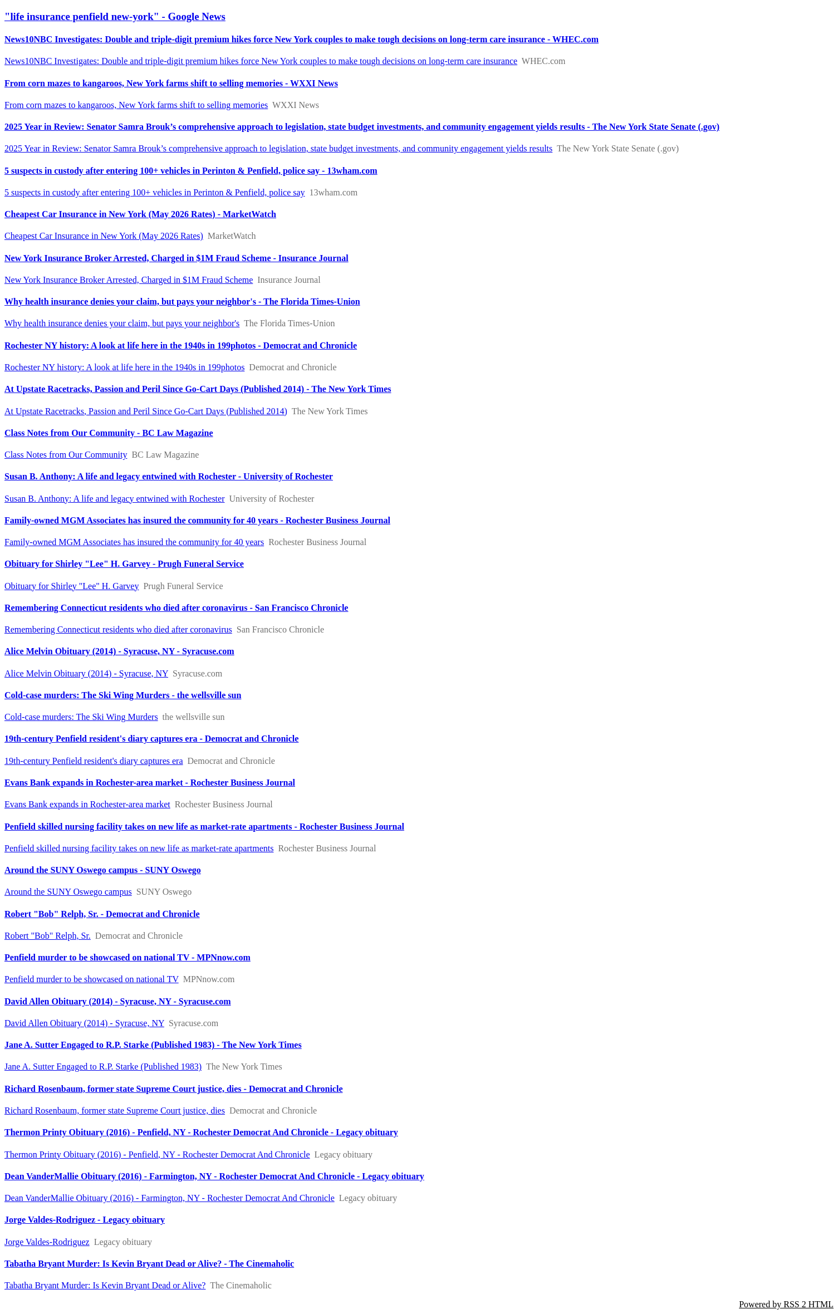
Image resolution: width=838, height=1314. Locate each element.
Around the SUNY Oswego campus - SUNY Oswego (102, 870)
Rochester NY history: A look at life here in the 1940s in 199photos (124, 367)
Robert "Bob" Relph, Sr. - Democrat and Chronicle (102, 914)
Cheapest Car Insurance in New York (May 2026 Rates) (103, 236)
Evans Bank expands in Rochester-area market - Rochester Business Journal (149, 782)
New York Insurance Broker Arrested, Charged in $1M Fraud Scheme (128, 280)
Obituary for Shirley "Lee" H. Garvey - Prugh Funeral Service (124, 563)
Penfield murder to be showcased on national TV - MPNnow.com (127, 957)
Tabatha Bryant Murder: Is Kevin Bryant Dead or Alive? (104, 1285)
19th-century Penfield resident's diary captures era (93, 761)
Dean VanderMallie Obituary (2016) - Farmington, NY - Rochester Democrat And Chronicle (169, 1198)
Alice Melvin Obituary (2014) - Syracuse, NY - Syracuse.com (119, 651)
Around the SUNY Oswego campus (68, 891)
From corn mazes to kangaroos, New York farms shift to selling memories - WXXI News (171, 83)
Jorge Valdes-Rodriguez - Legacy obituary (84, 1219)
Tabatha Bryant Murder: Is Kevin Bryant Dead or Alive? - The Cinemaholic (149, 1263)
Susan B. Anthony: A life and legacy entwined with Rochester (114, 498)
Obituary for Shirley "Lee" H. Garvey (71, 586)
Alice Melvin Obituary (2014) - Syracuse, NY (86, 673)
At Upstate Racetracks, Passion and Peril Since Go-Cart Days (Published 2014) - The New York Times (197, 389)
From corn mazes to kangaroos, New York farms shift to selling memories (136, 105)
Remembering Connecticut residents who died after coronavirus (118, 629)
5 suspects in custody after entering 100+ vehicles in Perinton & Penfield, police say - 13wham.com (191, 170)
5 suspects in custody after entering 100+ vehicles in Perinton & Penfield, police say (154, 192)
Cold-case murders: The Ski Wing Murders (81, 717)
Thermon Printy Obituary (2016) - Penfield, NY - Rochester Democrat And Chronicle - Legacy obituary (201, 1132)
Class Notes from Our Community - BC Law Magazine (108, 433)
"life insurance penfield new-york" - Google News (115, 16)
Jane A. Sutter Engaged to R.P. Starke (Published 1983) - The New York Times (153, 1045)
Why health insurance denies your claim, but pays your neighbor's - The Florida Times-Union (182, 301)
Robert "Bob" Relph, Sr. (47, 935)
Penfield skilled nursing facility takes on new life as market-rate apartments (138, 848)
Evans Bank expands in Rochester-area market (87, 804)
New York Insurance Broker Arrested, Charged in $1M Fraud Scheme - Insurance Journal (176, 258)
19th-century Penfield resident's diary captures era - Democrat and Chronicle (151, 738)
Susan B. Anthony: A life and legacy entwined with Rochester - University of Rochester (168, 476)
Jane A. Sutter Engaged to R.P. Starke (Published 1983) (103, 1066)
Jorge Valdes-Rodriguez (47, 1242)
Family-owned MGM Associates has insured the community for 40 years (134, 542)
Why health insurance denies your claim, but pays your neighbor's (121, 323)
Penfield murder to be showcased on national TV (91, 979)
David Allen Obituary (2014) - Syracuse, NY (84, 1023)
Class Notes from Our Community (65, 454)
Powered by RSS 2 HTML (786, 1304)
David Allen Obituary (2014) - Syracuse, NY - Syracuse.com (117, 1001)
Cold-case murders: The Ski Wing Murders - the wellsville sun (122, 695)
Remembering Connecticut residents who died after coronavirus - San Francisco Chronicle (176, 607)
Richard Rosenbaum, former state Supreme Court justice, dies (114, 1110)
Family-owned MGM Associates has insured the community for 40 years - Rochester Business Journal (197, 520)
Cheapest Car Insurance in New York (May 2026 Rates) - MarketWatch (140, 214)
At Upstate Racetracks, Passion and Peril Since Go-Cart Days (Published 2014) (145, 411)
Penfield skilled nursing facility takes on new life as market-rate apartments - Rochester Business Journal (204, 826)
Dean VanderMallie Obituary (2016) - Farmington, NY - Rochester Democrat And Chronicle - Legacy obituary (214, 1176)
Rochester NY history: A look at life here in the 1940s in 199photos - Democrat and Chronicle (180, 345)
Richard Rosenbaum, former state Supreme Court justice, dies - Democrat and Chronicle (173, 1089)
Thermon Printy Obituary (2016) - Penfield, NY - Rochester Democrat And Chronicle (157, 1154)
